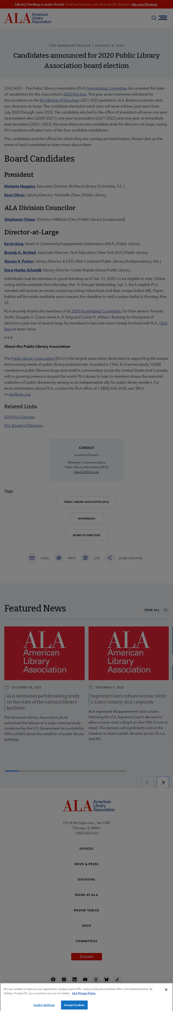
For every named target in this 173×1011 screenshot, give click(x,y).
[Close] (166, 993)
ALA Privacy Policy (84, 996)
